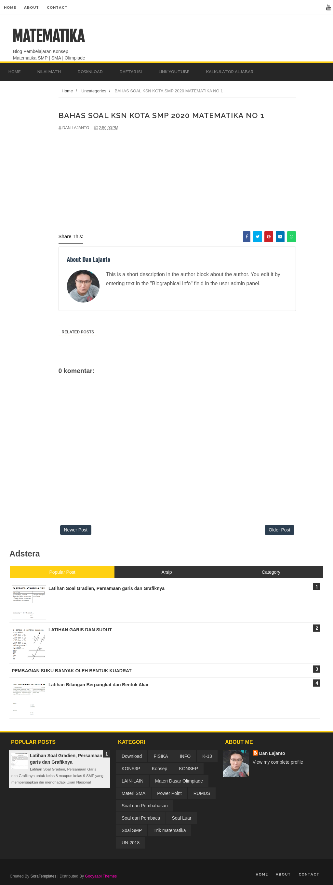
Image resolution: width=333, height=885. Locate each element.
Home (10, 8)
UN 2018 (131, 842)
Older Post (279, 529)
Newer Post (75, 529)
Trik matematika (169, 830)
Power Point (169, 793)
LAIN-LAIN (132, 781)
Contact (57, 8)
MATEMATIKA (48, 36)
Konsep (159, 768)
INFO (185, 756)
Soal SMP (132, 830)
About (31, 8)
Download (132, 756)
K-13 (207, 756)
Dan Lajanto (272, 753)
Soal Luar (181, 818)
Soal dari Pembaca (141, 818)
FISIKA (160, 756)
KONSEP (188, 768)
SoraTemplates (43, 876)
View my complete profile (278, 762)
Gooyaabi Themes (101, 876)
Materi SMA (133, 793)
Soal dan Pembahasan (145, 805)
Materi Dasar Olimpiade (179, 781)
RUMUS (201, 793)
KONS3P (131, 768)
